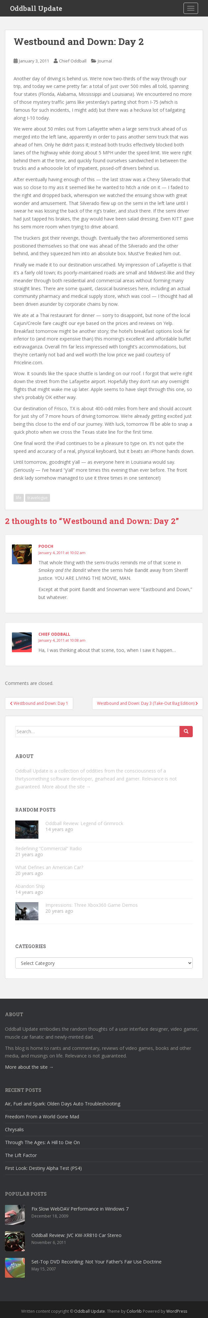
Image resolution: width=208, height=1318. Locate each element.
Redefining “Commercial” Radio (48, 848)
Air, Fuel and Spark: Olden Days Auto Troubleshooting (62, 1103)
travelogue (37, 497)
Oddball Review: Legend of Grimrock (84, 823)
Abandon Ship (30, 886)
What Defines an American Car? (49, 867)
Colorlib (134, 1311)
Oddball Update (36, 8)
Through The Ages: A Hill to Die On (42, 1142)
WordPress (176, 1311)
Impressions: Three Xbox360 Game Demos (91, 905)
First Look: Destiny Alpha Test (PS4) (43, 1168)
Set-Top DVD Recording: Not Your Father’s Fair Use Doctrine (96, 1261)
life (19, 497)
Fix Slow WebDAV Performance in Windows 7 (80, 1209)
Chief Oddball (72, 61)
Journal (105, 61)
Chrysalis (14, 1129)
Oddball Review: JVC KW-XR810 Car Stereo (76, 1235)
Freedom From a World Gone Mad (42, 1116)
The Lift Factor (21, 1155)
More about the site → (66, 786)
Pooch (45, 546)
